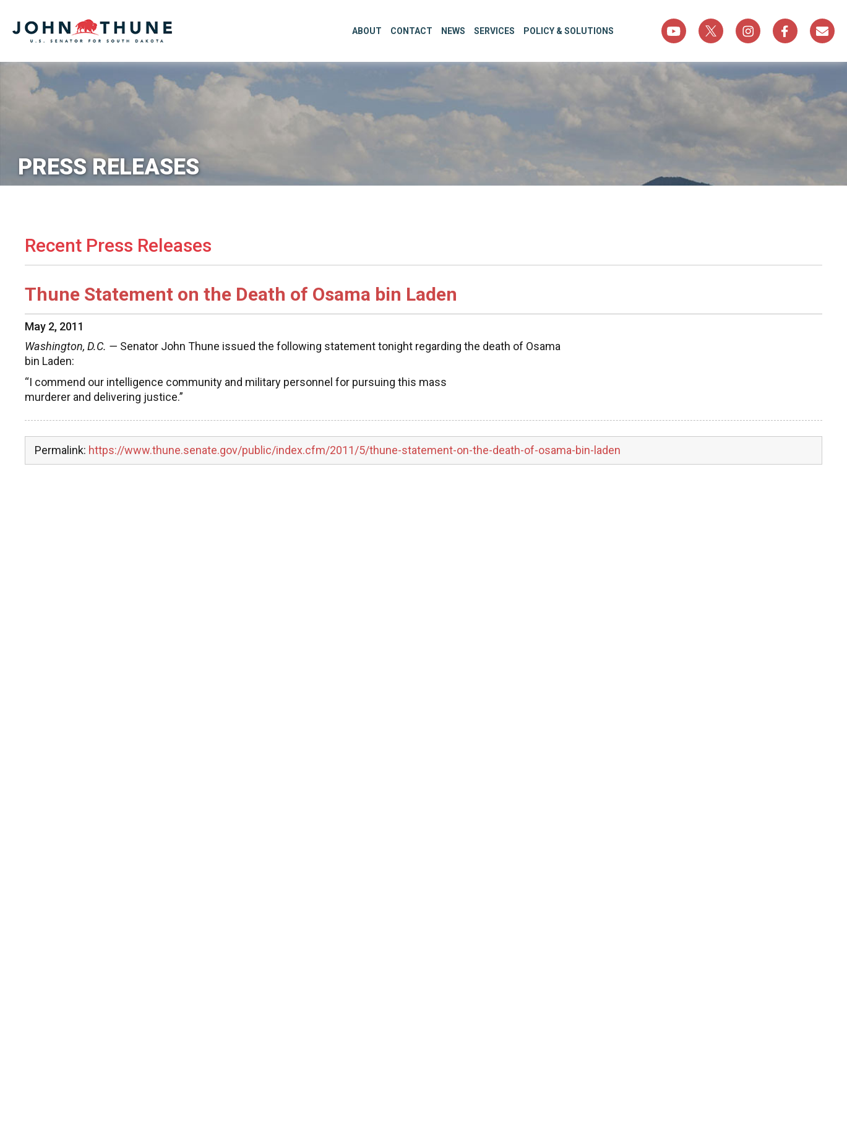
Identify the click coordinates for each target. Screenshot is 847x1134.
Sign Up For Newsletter (822, 31)
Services (494, 31)
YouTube (673, 31)
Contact (411, 31)
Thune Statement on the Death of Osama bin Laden (241, 294)
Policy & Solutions (568, 31)
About (367, 31)
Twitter (710, 31)
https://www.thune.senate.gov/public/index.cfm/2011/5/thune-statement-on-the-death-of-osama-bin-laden (354, 450)
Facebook (785, 31)
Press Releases (115, 167)
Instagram (748, 31)
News (453, 31)
